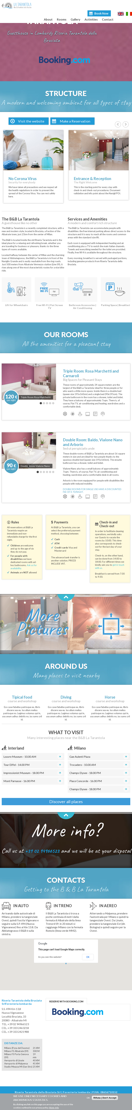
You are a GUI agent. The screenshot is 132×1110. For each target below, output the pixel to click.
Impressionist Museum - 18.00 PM (23, 772)
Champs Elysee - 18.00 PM (85, 772)
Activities (91, 19)
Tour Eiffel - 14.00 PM (16, 764)
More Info (54, 1107)
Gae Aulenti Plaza (79, 756)
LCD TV (88, 414)
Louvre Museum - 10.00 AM (19, 756)
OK (87, 957)
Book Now (101, 13)
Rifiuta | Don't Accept (104, 1098)
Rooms (61, 19)
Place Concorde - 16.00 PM (85, 781)
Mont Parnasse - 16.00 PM (19, 781)
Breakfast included (80, 414)
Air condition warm (72, 414)
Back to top (66, 597)
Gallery (75, 19)
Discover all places (66, 801)
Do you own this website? (50, 957)
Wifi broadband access (103, 414)
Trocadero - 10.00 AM (82, 764)
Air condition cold (65, 414)
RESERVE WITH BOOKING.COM (66, 1001)
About (48, 19)
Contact (107, 19)
